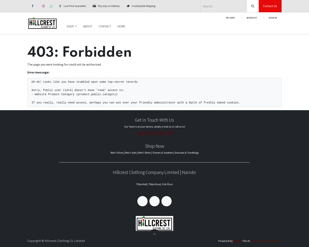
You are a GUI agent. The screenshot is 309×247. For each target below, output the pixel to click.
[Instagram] (43, 6)
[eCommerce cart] (230, 17)
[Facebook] (32, 6)
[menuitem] (71, 26)
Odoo (237, 241)
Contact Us (270, 6)
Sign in (273, 17)
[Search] (253, 6)
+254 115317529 (154, 133)
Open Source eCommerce (266, 241)
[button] (154, 234)
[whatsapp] (51, 6)
